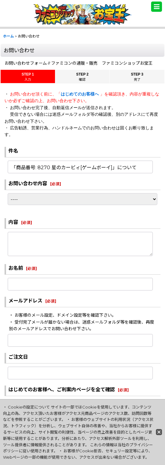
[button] (156, 7)
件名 (13, 151)
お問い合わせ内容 (27, 183)
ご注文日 (18, 357)
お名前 (15, 268)
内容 (13, 222)
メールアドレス (25, 301)
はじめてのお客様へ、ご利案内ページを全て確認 (61, 389)
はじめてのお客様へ (80, 94)
